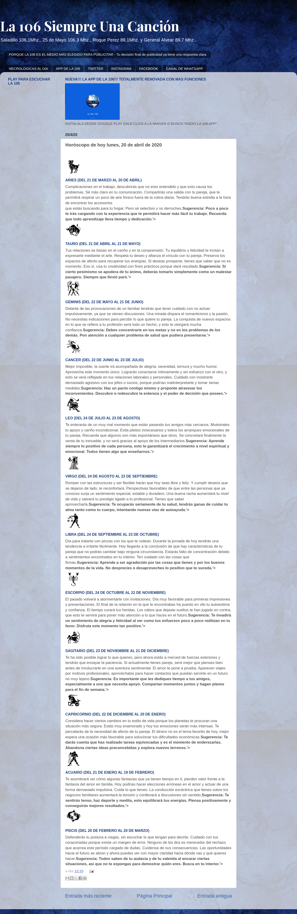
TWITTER (95, 69)
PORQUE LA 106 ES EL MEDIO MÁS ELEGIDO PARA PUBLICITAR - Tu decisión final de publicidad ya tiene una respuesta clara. (108, 54)
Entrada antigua (214, 896)
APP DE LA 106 (68, 69)
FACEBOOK (148, 69)
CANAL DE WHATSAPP (184, 69)
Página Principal (154, 896)
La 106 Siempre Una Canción (89, 25)
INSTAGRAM (121, 69)
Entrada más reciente (88, 896)
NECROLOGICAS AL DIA (28, 69)
